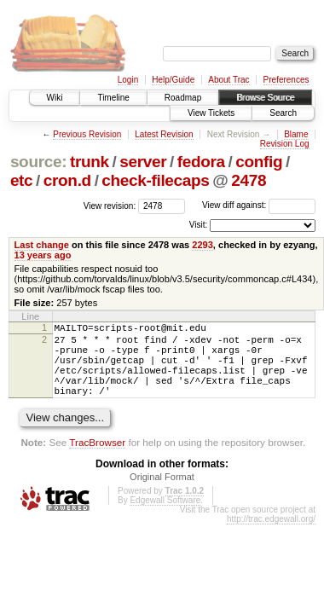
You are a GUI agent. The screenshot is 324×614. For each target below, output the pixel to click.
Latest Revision (164, 134)
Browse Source (265, 97)
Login (128, 79)
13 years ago (43, 255)
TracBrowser (97, 460)
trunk (89, 162)
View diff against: (258, 205)
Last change (41, 245)
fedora (201, 162)
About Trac (228, 79)
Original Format (162, 494)
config (258, 162)
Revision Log (285, 143)
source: (38, 162)
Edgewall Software (165, 518)
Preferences (286, 79)
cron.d (67, 180)
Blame (296, 134)
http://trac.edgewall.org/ (271, 537)
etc (21, 180)
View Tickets (211, 113)
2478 (248, 180)
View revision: (110, 205)
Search (283, 113)
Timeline (113, 97)
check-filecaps (155, 180)
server (142, 162)
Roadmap (183, 97)
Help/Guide (173, 79)
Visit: (198, 224)
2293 (202, 245)
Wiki (55, 97)
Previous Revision (87, 134)
